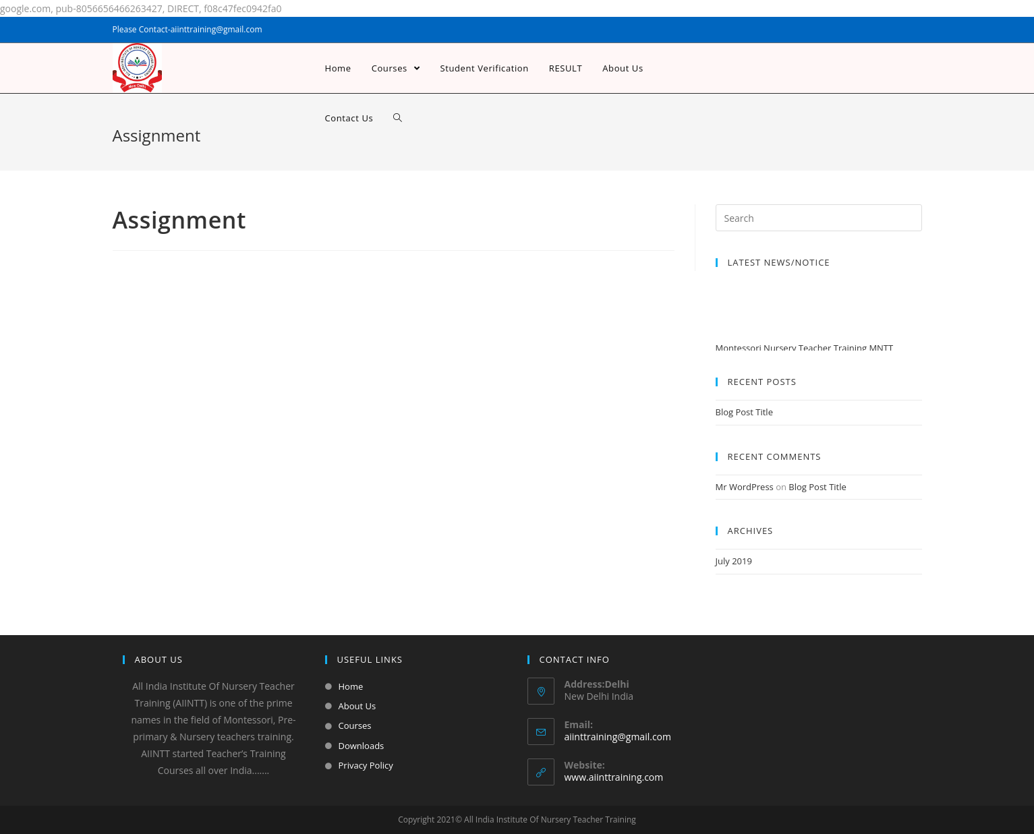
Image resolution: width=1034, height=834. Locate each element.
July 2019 (734, 561)
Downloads (361, 746)
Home (351, 686)
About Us (357, 706)
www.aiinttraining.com (614, 777)
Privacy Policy (366, 765)
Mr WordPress (745, 487)
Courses (355, 725)
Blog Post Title (744, 412)
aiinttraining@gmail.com (618, 736)
